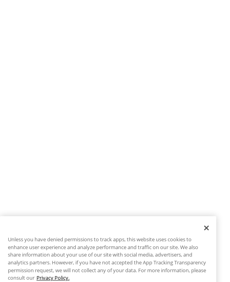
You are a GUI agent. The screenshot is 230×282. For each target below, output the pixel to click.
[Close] (206, 236)
